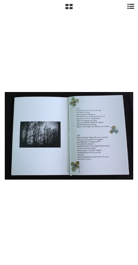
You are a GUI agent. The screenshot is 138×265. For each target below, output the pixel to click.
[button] (69, 9)
